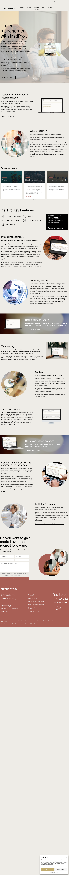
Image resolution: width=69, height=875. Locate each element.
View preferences (60, 869)
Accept (47, 869)
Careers (65, 1)
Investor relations (30, 621)
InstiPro (2, 101)
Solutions (29, 7)
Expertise (21, 7)
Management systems (36, 601)
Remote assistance (17, 624)
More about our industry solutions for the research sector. (49, 523)
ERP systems (33, 598)
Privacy (39, 621)
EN (65, 4)
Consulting (32, 595)
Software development (36, 605)
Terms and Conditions (31, 624)
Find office (4, 612)
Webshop (60, 1)
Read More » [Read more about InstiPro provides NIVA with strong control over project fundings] (5, 193)
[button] (66, 857)
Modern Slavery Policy (49, 621)
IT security (32, 608)
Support (55, 1)
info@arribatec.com (60, 602)
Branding (20, 621)
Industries (36, 7)
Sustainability (35, 9)
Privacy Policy (52, 872)
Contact (57, 872)
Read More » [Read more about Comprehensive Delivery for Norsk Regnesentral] (28, 196)
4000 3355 (62, 599)
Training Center (33, 611)
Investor (50, 7)
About (43, 7)
